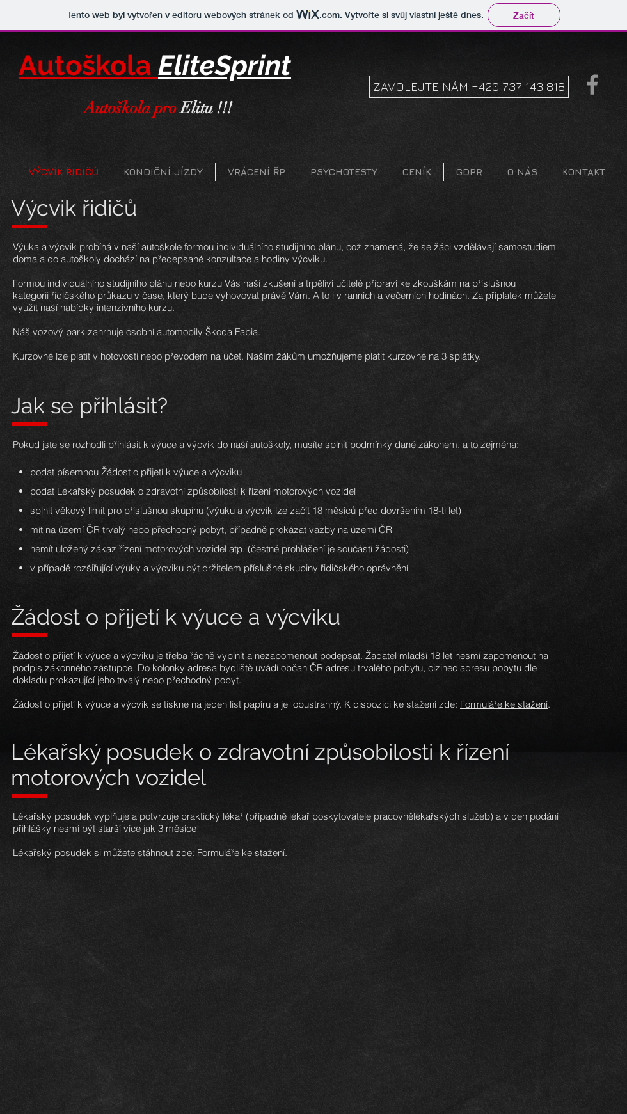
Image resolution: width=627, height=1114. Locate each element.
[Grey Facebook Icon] (592, 84)
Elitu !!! (158, 108)
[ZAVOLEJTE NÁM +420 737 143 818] (469, 87)
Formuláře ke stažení (504, 704)
